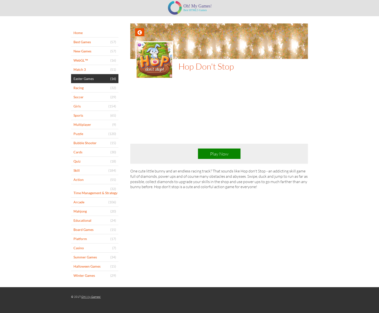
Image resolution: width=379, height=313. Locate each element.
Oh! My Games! (91, 297)
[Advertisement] (219, 115)
